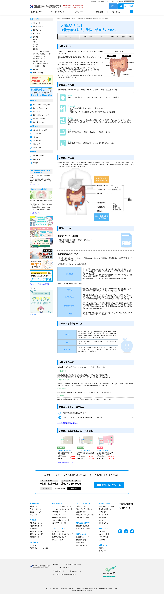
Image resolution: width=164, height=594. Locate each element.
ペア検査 (35, 46)
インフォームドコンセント (61, 567)
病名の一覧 (36, 33)
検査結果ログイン (127, 504)
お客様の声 (36, 137)
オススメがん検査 (83, 450)
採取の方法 (36, 111)
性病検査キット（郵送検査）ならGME (66, 18)
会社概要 (102, 531)
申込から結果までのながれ (41, 104)
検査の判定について (39, 122)
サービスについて (57, 12)
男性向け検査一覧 (36, 523)
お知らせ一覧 (101, 1)
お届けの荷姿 (81, 512)
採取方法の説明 (57, 540)
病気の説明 (36, 144)
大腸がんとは (69, 37)
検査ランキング (38, 30)
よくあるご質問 (110, 1)
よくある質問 (37, 140)
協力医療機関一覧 (105, 509)
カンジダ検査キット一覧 (40, 63)
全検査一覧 (36, 23)
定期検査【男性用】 (37, 531)
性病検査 (35, 37)
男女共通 (35, 44)
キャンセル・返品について (85, 517)
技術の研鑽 (80, 543)
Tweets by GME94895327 (39, 284)
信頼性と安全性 (81, 545)
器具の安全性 (37, 159)
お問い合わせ (119, 1)
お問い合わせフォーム (109, 485)
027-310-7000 (72, 483)
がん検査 (35, 69)
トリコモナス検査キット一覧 (42, 54)
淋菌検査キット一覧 (39, 59)
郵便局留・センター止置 (85, 514)
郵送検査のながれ (58, 531)
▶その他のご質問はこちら (67, 423)
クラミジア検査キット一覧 (41, 51)
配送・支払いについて (40, 108)
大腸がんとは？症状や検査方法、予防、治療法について (99, 18)
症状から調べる (38, 26)
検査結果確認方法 (82, 526)
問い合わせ (116, 12)
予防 (124, 37)
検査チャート (103, 520)
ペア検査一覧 (34, 528)
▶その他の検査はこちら (65, 462)
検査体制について (38, 156)
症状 (104, 37)
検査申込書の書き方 (59, 537)
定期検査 (35, 49)
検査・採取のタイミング (41, 115)
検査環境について (82, 537)
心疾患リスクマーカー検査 (39, 548)
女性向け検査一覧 (36, 526)
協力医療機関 (37, 133)
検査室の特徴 (81, 540)
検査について (116, 37)
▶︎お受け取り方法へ (36, 213)
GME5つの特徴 (104, 534)
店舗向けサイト (129, 1)
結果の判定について (83, 528)
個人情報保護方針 (58, 571)
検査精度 (99, 12)
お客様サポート (80, 12)
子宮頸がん (102, 548)
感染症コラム (37, 147)
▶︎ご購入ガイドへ (35, 184)
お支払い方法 (81, 506)
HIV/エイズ (102, 551)
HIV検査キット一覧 (39, 66)
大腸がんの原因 (89, 36)
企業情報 (93, 1)
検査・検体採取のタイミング (62, 534)
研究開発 (35, 163)
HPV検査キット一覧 (39, 56)
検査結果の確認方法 (39, 118)
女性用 (35, 42)
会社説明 (102, 540)
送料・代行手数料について (85, 509)
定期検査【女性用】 (37, 534)
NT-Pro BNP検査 (38, 73)
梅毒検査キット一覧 (39, 61)
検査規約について (75, 571)
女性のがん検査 (102, 450)
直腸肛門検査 (34, 537)
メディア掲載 (103, 537)
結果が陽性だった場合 (40, 130)
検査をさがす (36, 12)
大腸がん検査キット (64, 450)
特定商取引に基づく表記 (73, 564)
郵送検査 (62, 242)
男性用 (35, 39)
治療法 (131, 37)
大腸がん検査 (70, 242)
